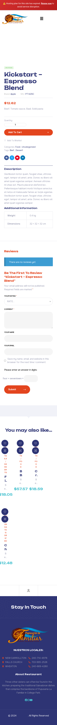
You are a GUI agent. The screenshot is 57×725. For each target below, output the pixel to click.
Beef (12, 150)
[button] (42, 19)
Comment (9, 309)
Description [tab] (12, 169)
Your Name (9, 332)
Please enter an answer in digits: (20, 369)
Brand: (7, 94)
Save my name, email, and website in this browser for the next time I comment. (28, 360)
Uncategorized (29, 147)
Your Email (9, 346)
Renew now (46, 3)
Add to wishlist (14, 140)
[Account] (28, 590)
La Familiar (22, 715)
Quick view (4, 450)
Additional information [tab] (20, 208)
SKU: (23, 94)
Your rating (10, 296)
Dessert (19, 150)
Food (17, 147)
